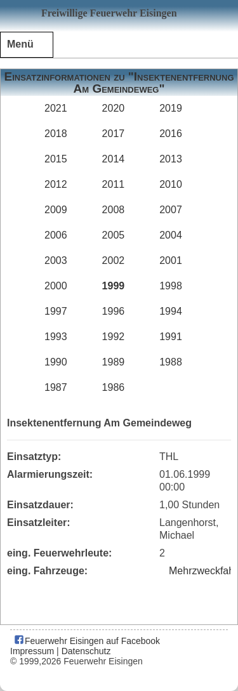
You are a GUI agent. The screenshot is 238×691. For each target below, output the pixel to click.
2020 (113, 108)
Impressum (32, 651)
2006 (55, 235)
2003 (55, 260)
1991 (170, 336)
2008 (113, 209)
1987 (55, 387)
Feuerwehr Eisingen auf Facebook (86, 641)
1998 (170, 285)
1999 (113, 285)
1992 (113, 336)
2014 (113, 159)
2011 (113, 184)
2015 (55, 159)
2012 (55, 184)
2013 (170, 159)
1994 (170, 311)
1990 (55, 362)
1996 (113, 311)
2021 (55, 108)
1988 (170, 362)
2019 (170, 108)
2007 (170, 209)
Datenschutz (86, 651)
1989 (113, 362)
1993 (55, 336)
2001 (170, 260)
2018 (55, 133)
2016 (170, 133)
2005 (113, 235)
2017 (113, 133)
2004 (170, 235)
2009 (55, 209)
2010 (170, 184)
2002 (113, 260)
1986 (113, 387)
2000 (55, 285)
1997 (55, 311)
